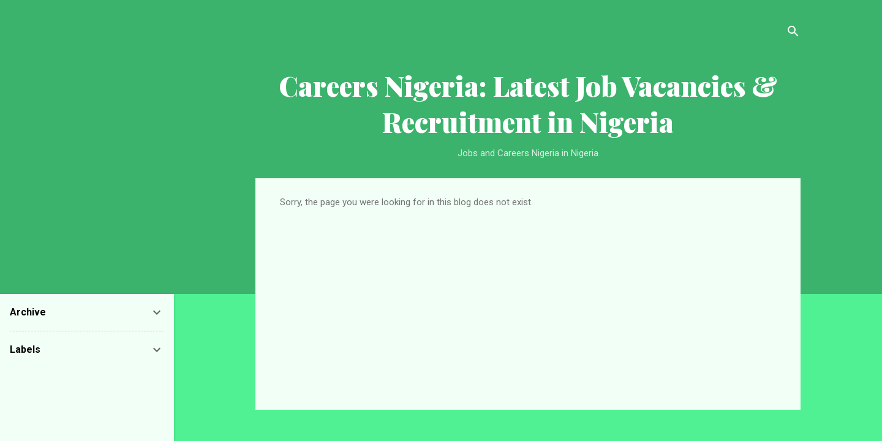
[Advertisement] (528, 299)
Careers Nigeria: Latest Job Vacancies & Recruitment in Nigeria (528, 103)
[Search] (793, 33)
